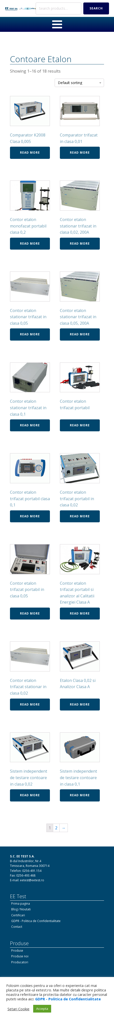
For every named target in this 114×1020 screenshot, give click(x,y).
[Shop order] (79, 83)
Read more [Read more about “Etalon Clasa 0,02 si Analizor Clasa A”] (80, 704)
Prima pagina (20, 903)
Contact (16, 927)
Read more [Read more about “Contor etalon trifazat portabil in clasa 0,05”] (30, 613)
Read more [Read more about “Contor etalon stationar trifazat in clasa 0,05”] (30, 334)
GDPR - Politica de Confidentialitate (36, 921)
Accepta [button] (42, 1008)
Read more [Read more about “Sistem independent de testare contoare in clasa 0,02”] (30, 795)
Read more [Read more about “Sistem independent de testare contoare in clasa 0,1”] (80, 795)
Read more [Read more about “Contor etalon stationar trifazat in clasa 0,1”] (30, 425)
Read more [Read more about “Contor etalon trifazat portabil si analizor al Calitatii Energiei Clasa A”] (80, 613)
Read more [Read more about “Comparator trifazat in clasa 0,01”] (80, 152)
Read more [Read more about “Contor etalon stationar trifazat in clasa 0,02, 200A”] (80, 243)
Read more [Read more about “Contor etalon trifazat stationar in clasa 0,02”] (30, 704)
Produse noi (19, 956)
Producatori (19, 962)
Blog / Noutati (21, 909)
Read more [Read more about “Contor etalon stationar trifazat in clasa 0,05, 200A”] (80, 334)
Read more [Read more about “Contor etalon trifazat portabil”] (80, 425)
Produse (17, 950)
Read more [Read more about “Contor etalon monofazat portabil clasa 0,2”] (30, 243)
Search (96, 8)
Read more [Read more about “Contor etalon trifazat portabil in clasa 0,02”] (80, 516)
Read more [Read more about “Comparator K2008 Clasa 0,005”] (30, 152)
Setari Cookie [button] (18, 1009)
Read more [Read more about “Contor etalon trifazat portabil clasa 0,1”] (30, 516)
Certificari (18, 915)
